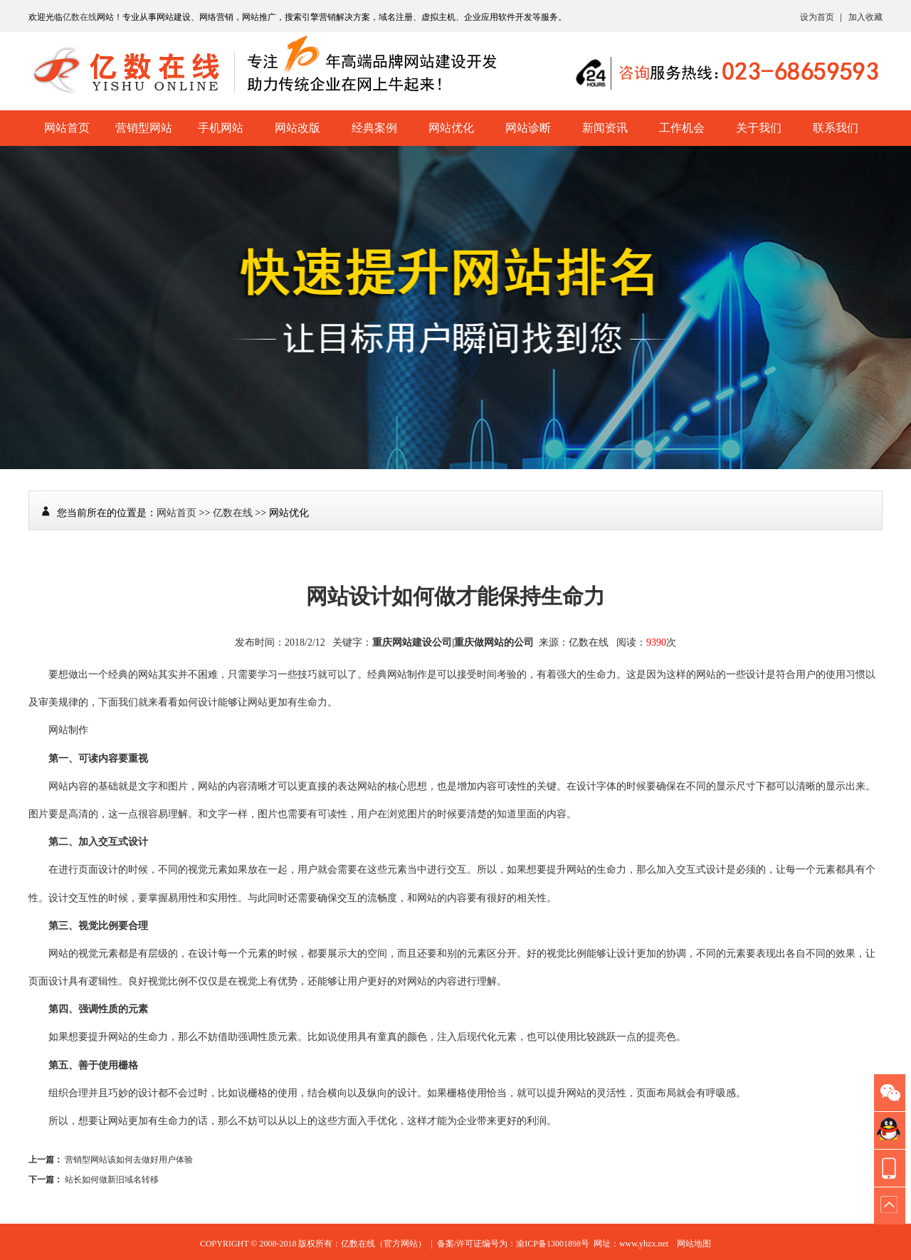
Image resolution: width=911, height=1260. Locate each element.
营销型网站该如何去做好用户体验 (129, 1160)
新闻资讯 (605, 128)
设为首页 (817, 17)
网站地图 (694, 1244)
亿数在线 (80, 17)
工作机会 (682, 128)
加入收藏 (865, 17)
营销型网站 (143, 128)
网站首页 (67, 128)
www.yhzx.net (643, 1244)
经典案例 (374, 128)
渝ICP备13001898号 (552, 1244)
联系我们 (835, 128)
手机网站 (220, 128)
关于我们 (758, 128)
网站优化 (451, 128)
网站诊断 (528, 128)
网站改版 (297, 128)
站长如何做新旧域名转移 (112, 1180)
